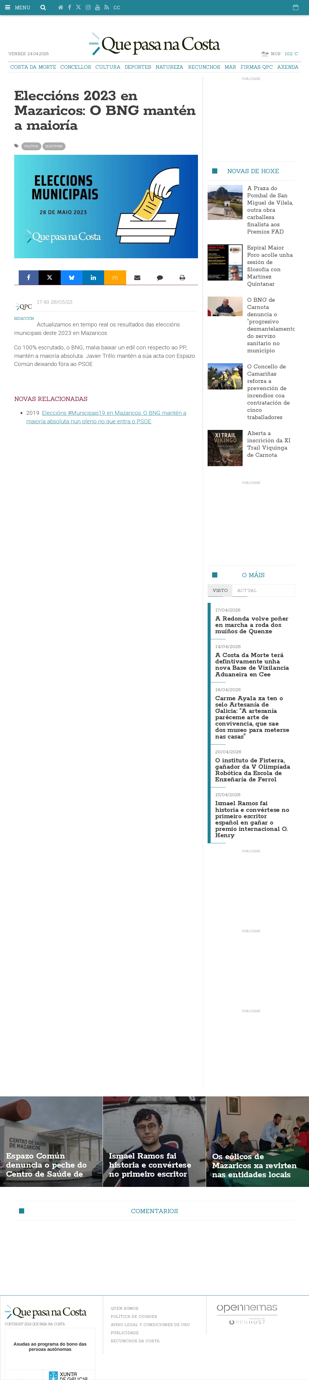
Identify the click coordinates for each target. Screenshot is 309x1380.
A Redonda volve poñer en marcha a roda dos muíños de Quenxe (251, 625)
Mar (230, 67)
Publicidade (125, 1325)
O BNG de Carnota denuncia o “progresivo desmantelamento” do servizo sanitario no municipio (272, 326)
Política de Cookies (134, 1309)
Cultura (108, 67)
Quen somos (125, 1301)
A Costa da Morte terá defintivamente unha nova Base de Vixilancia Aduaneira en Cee (252, 663)
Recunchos (204, 67)
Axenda (288, 67)
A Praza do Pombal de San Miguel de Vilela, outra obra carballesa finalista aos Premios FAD (270, 210)
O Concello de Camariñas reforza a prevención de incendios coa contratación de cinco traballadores (268, 392)
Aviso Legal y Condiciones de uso (150, 1317)
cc (116, 8)
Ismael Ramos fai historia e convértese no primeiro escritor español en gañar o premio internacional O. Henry (252, 813)
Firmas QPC (257, 67)
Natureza (169, 67)
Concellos (75, 67)
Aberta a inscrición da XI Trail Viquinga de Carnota (269, 444)
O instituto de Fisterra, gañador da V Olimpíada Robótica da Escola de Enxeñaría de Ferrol (252, 765)
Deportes (138, 67)
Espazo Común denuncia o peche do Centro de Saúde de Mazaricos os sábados (49, 1163)
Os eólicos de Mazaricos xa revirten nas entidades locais (255, 1158)
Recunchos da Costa (135, 1333)
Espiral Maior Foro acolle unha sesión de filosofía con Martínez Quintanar (270, 266)
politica (31, 146)
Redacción (24, 318)
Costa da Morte (33, 67)
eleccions (54, 146)
